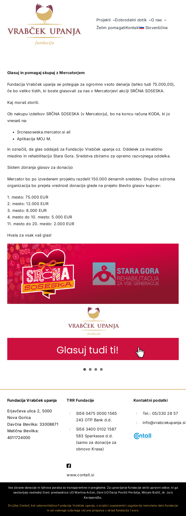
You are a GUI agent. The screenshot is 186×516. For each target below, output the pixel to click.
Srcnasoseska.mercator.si (41, 132)
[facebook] (69, 465)
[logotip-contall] (142, 434)
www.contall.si (80, 474)
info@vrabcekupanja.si (164, 422)
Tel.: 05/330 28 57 (160, 413)
